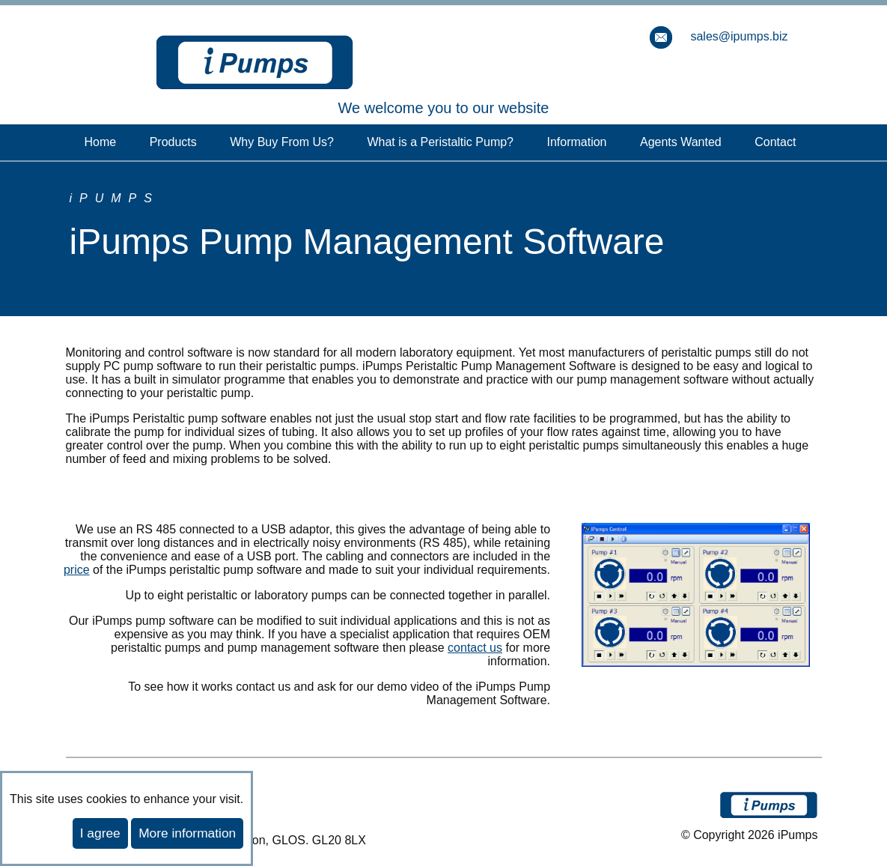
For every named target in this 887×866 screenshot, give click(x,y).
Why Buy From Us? (282, 142)
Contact (775, 142)
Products (173, 142)
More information (187, 833)
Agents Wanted (681, 142)
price (77, 569)
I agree (100, 833)
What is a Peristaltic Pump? (440, 142)
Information (576, 142)
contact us (475, 647)
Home (101, 142)
